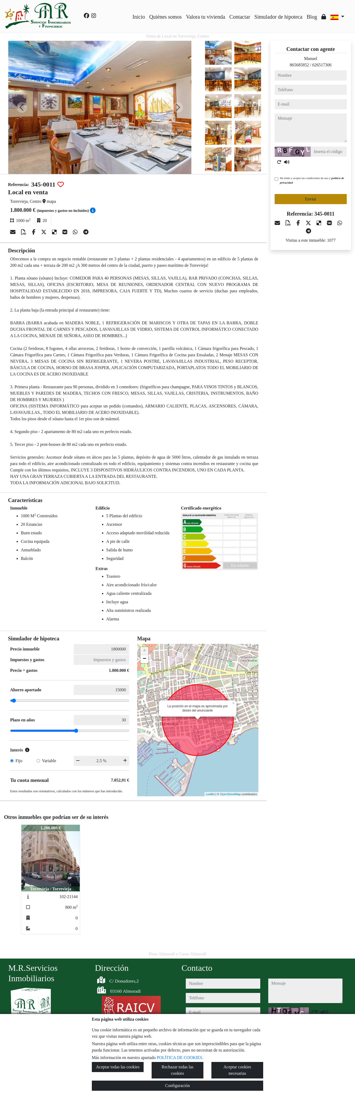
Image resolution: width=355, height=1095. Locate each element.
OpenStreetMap (230, 794)
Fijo (18, 760)
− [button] (144, 659)
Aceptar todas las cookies (117, 1067)
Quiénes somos (165, 17)
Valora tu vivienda (205, 17)
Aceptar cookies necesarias (237, 1070)
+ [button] (144, 651)
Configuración (177, 1085)
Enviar (310, 199)
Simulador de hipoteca (278, 17)
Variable (49, 760)
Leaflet (210, 794)
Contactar (239, 17)
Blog (312, 17)
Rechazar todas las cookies (177, 1070)
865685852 (299, 65)
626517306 (322, 65)
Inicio (138, 17)
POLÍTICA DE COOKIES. (180, 1057)
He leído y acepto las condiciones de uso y (312, 180)
